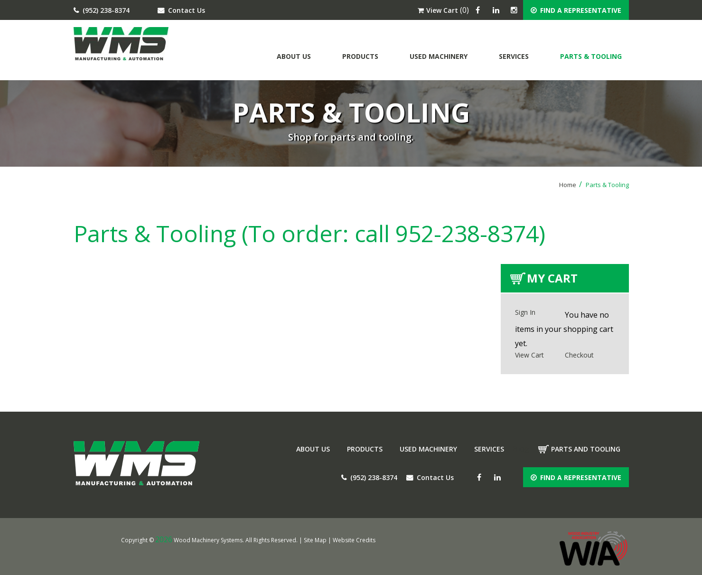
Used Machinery (439, 56)
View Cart (438, 10)
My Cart (552, 278)
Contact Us (181, 10)
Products (360, 56)
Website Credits (354, 540)
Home (570, 184)
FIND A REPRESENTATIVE (576, 10)
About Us (294, 56)
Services (514, 56)
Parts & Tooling (591, 56)
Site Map (315, 540)
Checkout (579, 354)
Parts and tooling (585, 448)
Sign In (525, 312)
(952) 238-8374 (102, 10)
